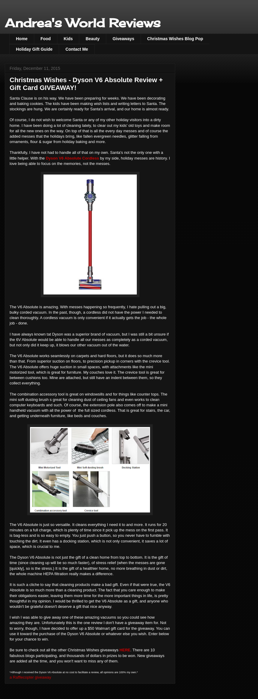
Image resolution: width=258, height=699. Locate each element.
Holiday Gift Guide (34, 49)
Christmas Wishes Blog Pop (175, 38)
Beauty (93, 38)
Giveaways (123, 38)
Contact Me (76, 49)
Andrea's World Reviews (82, 23)
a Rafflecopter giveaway (30, 677)
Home (22, 38)
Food (45, 38)
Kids (68, 38)
